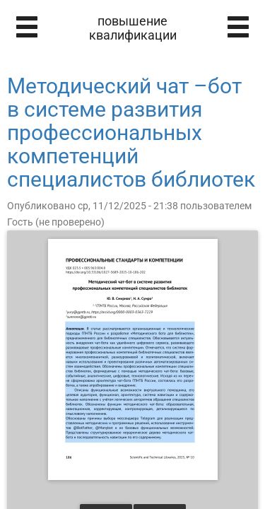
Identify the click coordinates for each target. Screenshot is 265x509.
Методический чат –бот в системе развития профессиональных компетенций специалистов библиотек (131, 133)
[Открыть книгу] (133, 359)
